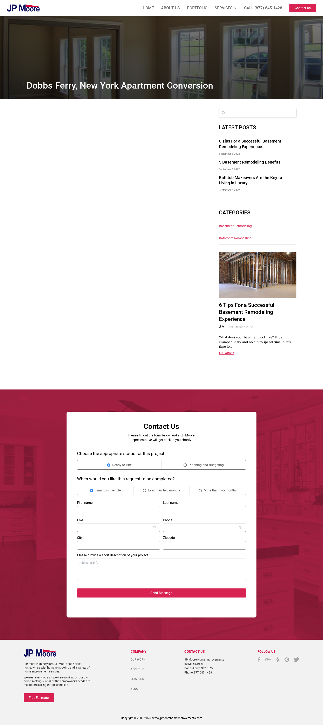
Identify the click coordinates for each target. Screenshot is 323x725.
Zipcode (169, 538)
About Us (170, 8)
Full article (226, 353)
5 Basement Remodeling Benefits (249, 162)
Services (224, 8)
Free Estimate (39, 698)
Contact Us (303, 8)
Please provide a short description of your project (112, 555)
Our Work (138, 659)
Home (148, 8)
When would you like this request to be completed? (126, 478)
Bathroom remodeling (235, 238)
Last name (170, 503)
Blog (134, 688)
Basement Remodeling (235, 226)
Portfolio (197, 8)
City (80, 538)
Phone (167, 520)
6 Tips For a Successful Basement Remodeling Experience (246, 312)
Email (81, 520)
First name (84, 503)
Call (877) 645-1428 (263, 8)
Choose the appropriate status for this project (120, 453)
